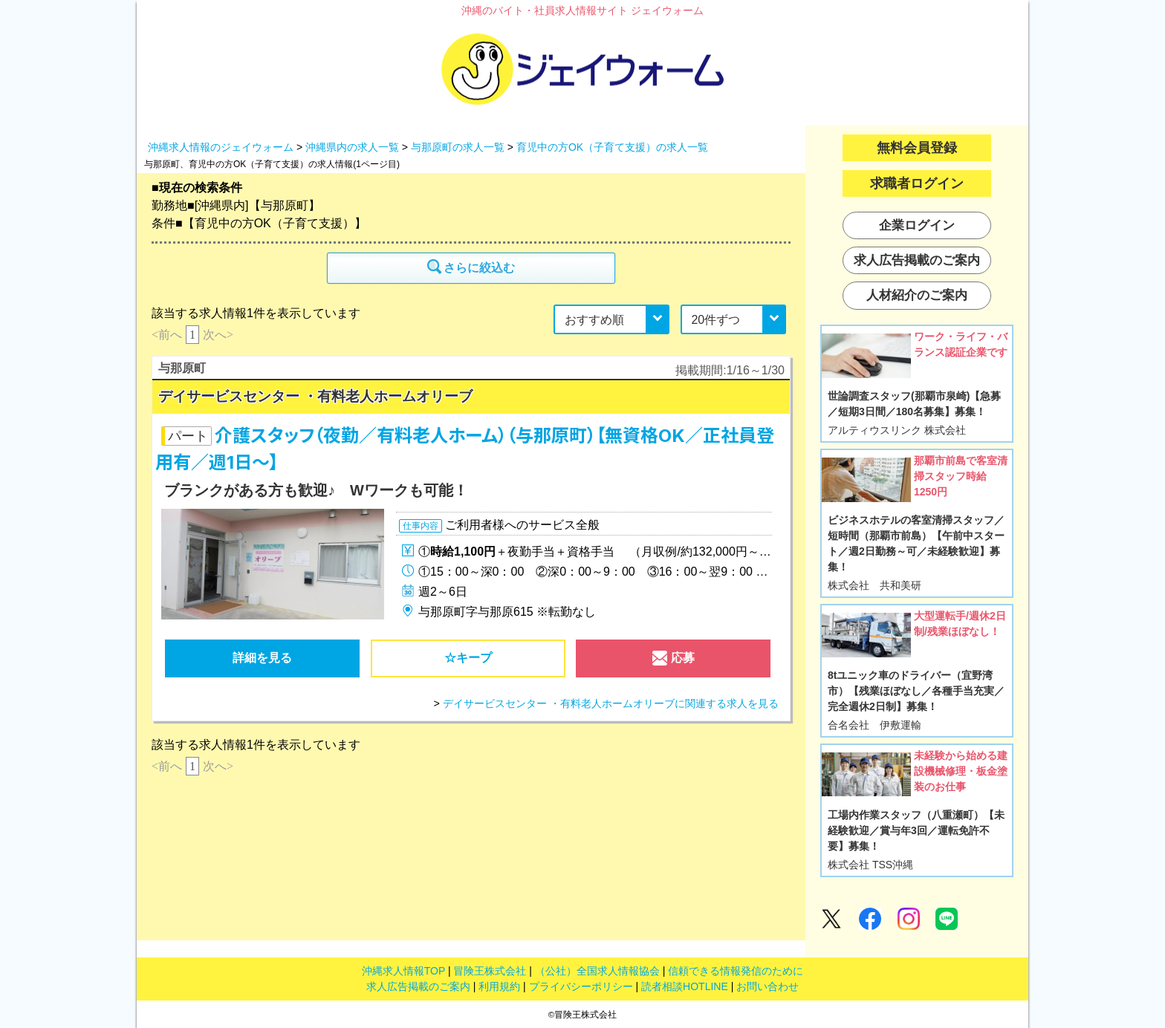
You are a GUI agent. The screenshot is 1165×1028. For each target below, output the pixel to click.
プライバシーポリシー (581, 986)
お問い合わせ (767, 986)
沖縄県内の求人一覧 (352, 147)
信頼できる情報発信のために (735, 971)
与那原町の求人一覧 (457, 147)
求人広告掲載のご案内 (418, 986)
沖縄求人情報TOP (403, 971)
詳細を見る (262, 657)
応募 (673, 662)
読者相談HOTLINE (684, 986)
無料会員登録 (917, 147)
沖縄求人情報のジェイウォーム (220, 147)
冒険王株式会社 (489, 971)
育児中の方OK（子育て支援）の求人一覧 (612, 147)
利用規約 (499, 986)
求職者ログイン (917, 183)
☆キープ (468, 657)
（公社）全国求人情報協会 (597, 971)
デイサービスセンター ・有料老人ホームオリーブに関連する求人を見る (611, 703)
